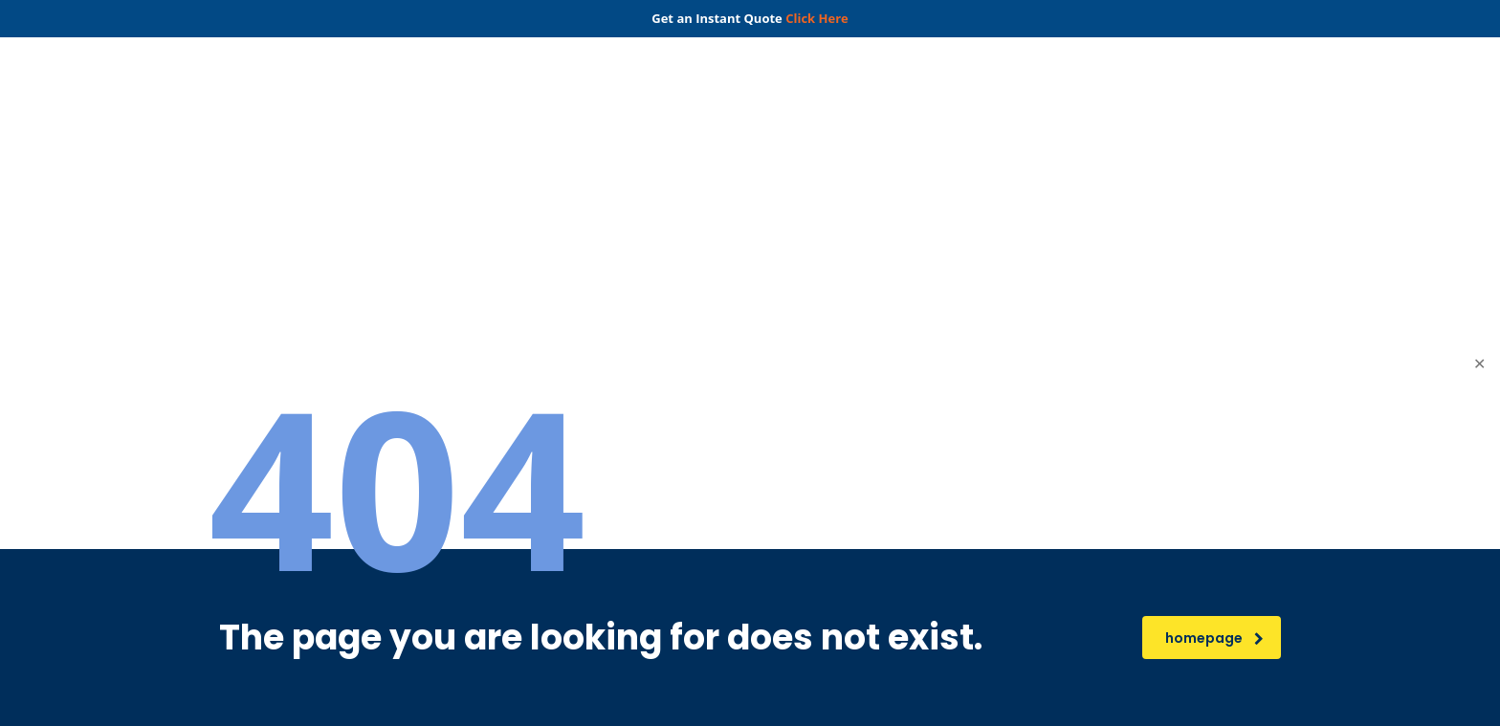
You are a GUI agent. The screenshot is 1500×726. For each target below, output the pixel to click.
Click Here (817, 18)
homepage (1214, 638)
